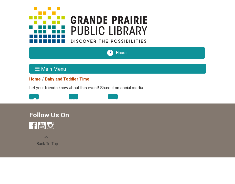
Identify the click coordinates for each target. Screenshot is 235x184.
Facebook (34, 96)
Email (113, 96)
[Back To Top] (46, 141)
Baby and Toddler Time (67, 79)
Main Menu (50, 68)
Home (35, 79)
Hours (123, 53)
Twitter (73, 96)
